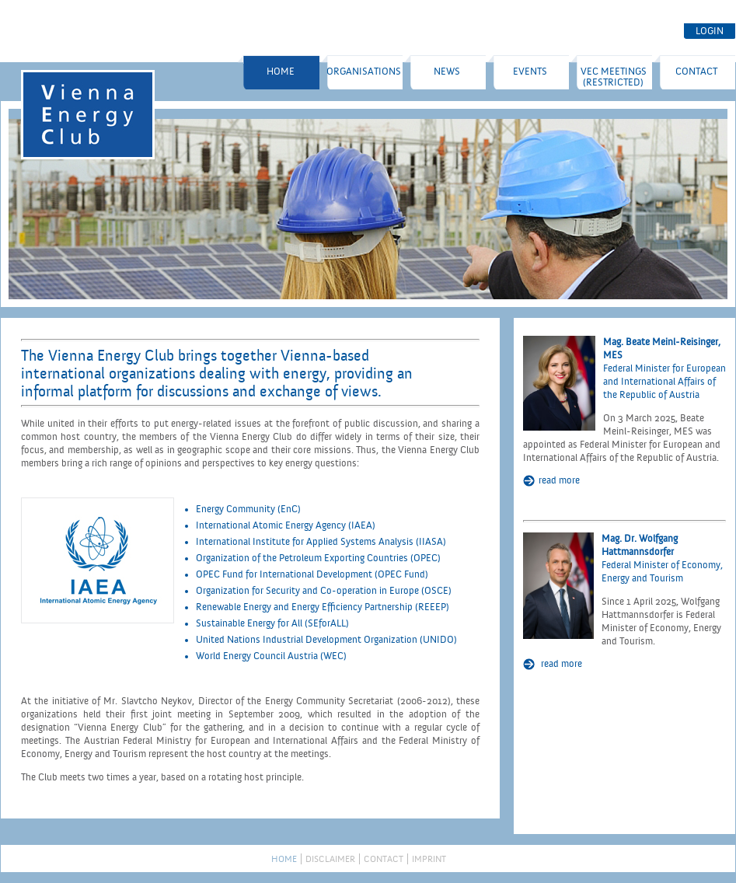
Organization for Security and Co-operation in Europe (307, 590)
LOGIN (710, 31)
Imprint (429, 858)
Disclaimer (330, 858)
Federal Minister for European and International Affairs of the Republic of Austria (664, 381)
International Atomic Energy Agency (271, 525)
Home (281, 71)
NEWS (447, 71)
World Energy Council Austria (257, 656)
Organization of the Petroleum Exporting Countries (302, 558)
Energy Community (235, 509)
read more (559, 480)
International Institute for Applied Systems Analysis (304, 541)
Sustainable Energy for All (249, 623)
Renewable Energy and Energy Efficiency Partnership (304, 607)
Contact (696, 71)
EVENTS (530, 71)
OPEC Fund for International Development (285, 574)
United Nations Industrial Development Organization (306, 639)
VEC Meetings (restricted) (614, 77)
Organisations (363, 71)
